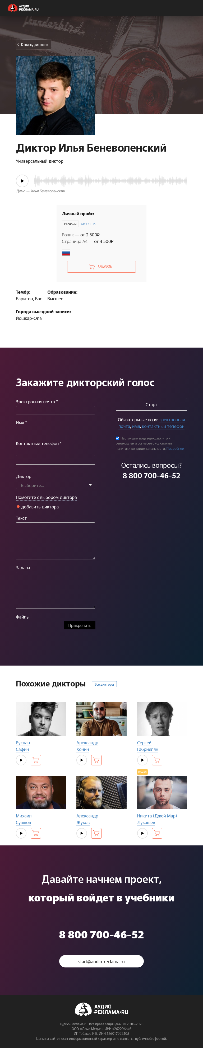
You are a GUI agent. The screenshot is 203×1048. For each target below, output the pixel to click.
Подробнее (175, 448)
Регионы (70, 224)
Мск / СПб (88, 224)
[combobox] (55, 485)
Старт (151, 404)
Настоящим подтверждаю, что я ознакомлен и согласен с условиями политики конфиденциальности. (144, 443)
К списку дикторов (34, 44)
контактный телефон (163, 426)
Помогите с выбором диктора (46, 497)
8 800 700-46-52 (151, 475)
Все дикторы (104, 684)
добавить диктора (40, 506)
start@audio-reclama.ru (101, 961)
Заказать (105, 266)
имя (136, 426)
